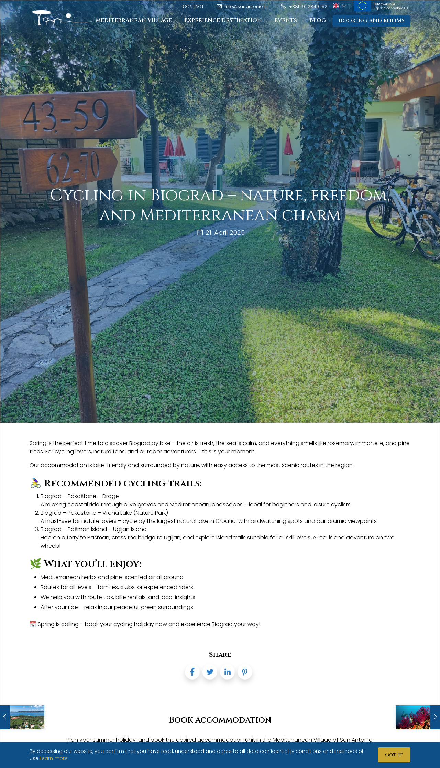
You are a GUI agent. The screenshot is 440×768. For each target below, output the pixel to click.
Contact (193, 6)
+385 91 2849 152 (303, 6)
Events (285, 20)
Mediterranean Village (134, 20)
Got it (394, 754)
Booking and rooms (372, 21)
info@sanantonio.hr (242, 6)
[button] (340, 6)
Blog (317, 20)
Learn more (54, 758)
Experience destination (223, 20)
